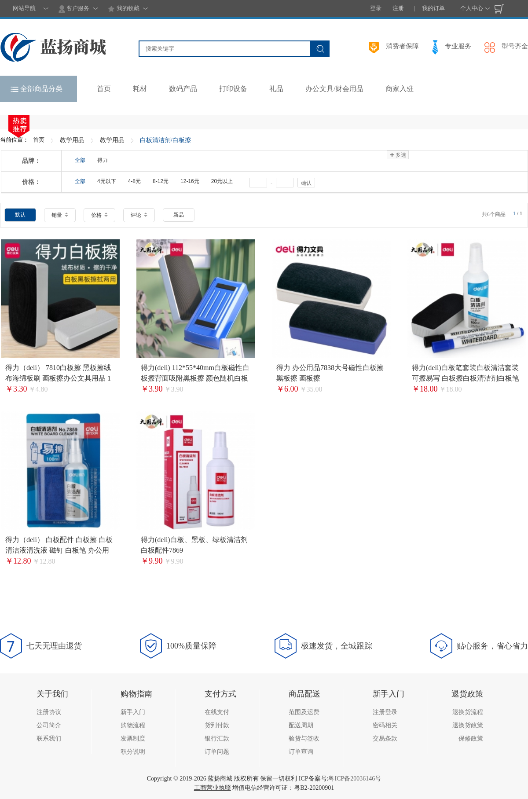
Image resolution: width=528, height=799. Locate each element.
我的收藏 (123, 9)
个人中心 (471, 8)
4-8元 (134, 181)
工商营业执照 (212, 787)
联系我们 (49, 738)
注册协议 (49, 712)
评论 (139, 215)
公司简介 (49, 725)
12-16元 (189, 181)
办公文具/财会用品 (334, 88)
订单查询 (301, 751)
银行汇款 (217, 738)
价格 (99, 215)
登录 (375, 8)
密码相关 (385, 725)
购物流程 (133, 725)
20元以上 (222, 181)
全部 (80, 160)
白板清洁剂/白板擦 (165, 140)
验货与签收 (304, 738)
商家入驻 (399, 88)
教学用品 (72, 140)
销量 (59, 215)
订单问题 (217, 751)
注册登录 (385, 712)
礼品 (276, 88)
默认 (20, 215)
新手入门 (133, 712)
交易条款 (385, 738)
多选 (397, 155)
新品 (178, 215)
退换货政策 (467, 725)
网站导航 (24, 8)
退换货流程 (467, 712)
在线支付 (217, 712)
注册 (398, 8)
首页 (38, 139)
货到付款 (217, 725)
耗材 (140, 88)
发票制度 (133, 738)
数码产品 (183, 88)
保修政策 (470, 738)
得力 (102, 160)
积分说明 (133, 751)
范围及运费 (304, 712)
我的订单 (433, 8)
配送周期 (301, 725)
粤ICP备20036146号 (354, 778)
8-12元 (161, 181)
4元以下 (106, 181)
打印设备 (233, 88)
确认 (306, 183)
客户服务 (74, 9)
